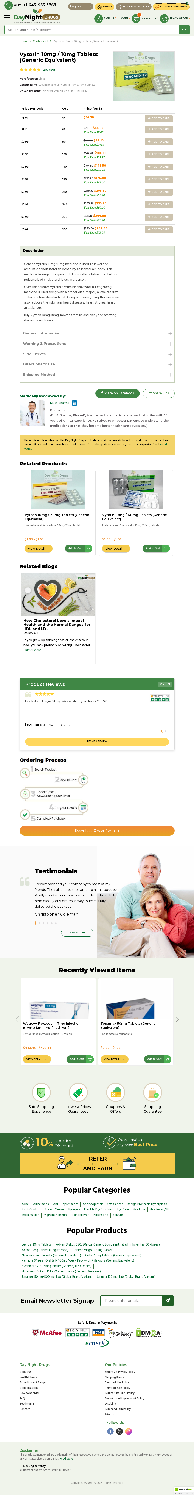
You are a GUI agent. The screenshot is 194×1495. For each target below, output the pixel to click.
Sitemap (110, 1415)
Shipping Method (39, 375)
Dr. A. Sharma (59, 403)
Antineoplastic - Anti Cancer (103, 1204)
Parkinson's (101, 1215)
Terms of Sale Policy (117, 1388)
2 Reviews (49, 70)
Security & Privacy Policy (120, 1372)
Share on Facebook (117, 393)
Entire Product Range (33, 1383)
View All (165, 684)
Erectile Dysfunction (98, 1209)
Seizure (118, 1215)
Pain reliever (80, 1215)
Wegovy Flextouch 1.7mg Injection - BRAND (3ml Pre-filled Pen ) (53, 1025)
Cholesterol (40, 41)
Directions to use (39, 364)
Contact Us (27, 1409)
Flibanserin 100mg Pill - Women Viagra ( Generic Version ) (61, 1271)
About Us (25, 1372)
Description (34, 251)
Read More (33, 650)
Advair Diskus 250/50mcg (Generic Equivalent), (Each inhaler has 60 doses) (108, 1244)
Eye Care (123, 1209)
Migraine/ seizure (56, 1215)
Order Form (95, 831)
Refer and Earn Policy (118, 1409)
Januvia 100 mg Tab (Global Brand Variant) (126, 1277)
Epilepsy (74, 1209)
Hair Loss (139, 1209)
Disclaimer (111, 1404)
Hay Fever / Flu (160, 1209)
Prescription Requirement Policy (124, 1399)
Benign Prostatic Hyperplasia (147, 1204)
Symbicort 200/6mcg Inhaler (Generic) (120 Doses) (57, 1266)
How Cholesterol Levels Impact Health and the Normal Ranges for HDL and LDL (56, 624)
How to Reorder (29, 1393)
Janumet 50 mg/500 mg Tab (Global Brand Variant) (57, 1277)
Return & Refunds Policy (120, 1393)
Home (24, 41)
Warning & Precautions (44, 344)
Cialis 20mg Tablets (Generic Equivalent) (113, 1255)
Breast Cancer (54, 1209)
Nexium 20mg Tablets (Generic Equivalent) (51, 1255)
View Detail (36, 548)
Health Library (28, 1378)
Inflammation (30, 1215)
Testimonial (27, 1404)
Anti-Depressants (65, 1204)
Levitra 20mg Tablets (37, 1244)
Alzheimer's (41, 1204)
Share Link (159, 393)
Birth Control (31, 1209)
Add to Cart (158, 118)
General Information (42, 333)
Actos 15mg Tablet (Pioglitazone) (45, 1250)
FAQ (22, 1399)
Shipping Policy (114, 1378)
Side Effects (34, 354)
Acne (25, 1204)
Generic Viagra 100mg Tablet (93, 1250)
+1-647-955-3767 (39, 5)
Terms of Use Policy (117, 1383)
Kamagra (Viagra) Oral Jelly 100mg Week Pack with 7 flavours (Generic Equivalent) (78, 1260)
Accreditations (29, 1388)
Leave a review (97, 741)
